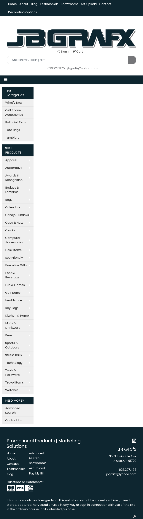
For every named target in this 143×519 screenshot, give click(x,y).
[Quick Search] (67, 60)
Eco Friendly (14, 257)
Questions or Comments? (25, 482)
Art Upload (89, 4)
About (23, 4)
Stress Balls (13, 355)
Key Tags (11, 308)
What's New (13, 102)
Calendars (12, 207)
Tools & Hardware (12, 372)
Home (12, 4)
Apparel (11, 160)
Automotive (13, 168)
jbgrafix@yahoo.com (82, 68)
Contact (105, 4)
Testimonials (49, 4)
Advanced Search (12, 410)
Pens (8, 335)
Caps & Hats (14, 222)
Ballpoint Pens (15, 122)
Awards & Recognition (14, 177)
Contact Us (13, 420)
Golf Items (12, 293)
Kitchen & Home (17, 315)
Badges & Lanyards (12, 189)
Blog (34, 4)
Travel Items (14, 382)
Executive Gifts (16, 265)
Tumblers (12, 137)
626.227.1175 (56, 68)
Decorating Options (22, 12)
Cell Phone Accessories (14, 112)
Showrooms (69, 4)
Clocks (10, 230)
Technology (14, 363)
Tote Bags (12, 130)
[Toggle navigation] (6, 79)
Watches (11, 390)
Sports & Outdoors (12, 345)
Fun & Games (15, 285)
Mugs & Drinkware (12, 325)
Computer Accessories (14, 240)
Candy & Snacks (17, 215)
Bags (8, 200)
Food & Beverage (12, 275)
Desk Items (13, 250)
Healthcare (13, 300)
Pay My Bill (36, 473)
